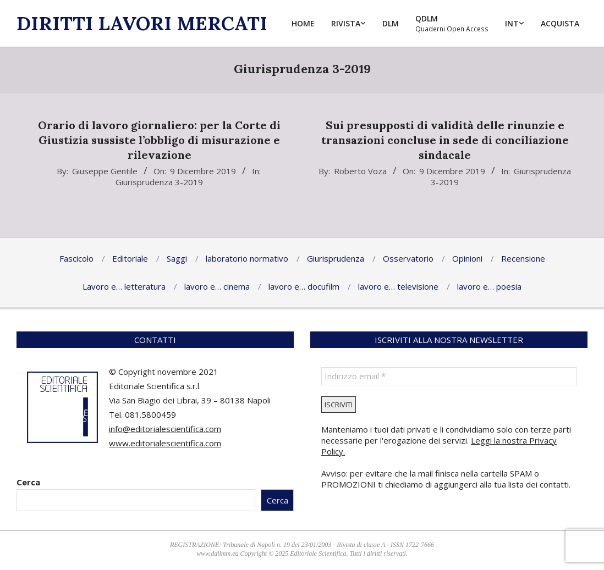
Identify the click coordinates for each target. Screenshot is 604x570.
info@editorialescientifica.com (165, 428)
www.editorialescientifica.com (165, 443)
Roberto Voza (360, 170)
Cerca (28, 482)
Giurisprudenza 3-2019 (159, 181)
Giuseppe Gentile (105, 170)
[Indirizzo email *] (448, 376)
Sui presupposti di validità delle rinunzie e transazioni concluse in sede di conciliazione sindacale (445, 139)
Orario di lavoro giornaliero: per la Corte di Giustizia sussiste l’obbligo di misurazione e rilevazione (159, 139)
